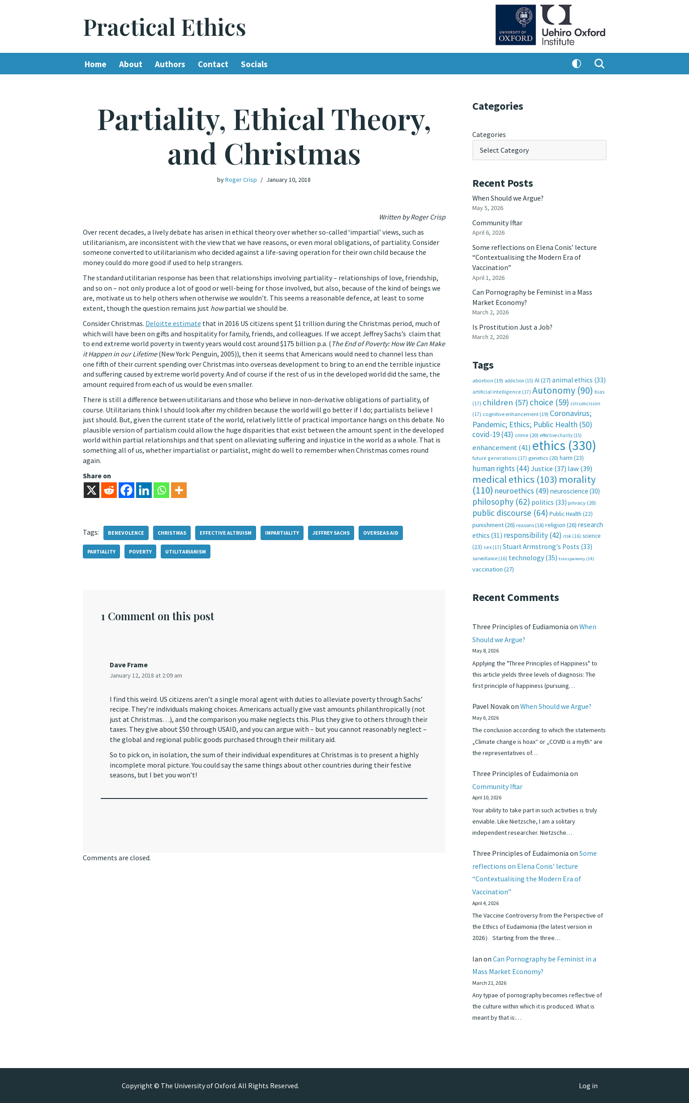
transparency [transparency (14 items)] (576, 556)
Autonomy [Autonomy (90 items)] (562, 389)
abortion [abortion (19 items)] (487, 379)
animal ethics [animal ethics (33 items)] (579, 378)
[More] (179, 488)
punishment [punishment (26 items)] (493, 523)
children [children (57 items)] (505, 400)
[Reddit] (109, 488)
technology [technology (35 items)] (533, 554)
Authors (170, 64)
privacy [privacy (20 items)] (582, 500)
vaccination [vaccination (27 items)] (493, 566)
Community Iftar (497, 222)
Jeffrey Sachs (331, 531)
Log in (588, 1085)
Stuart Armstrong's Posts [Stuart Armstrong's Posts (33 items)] (547, 544)
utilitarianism (185, 549)
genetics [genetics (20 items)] (543, 456)
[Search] (599, 64)
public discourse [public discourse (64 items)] (510, 510)
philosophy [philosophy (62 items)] (501, 499)
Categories (489, 134)
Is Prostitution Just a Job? (513, 325)
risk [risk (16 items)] (572, 534)
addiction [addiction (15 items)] (519, 379)
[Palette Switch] (576, 64)
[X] (91, 488)
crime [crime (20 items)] (527, 433)
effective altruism (226, 531)
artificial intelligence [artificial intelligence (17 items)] (501, 390)
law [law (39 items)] (580, 467)
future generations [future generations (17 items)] (499, 456)
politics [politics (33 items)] (549, 500)
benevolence (126, 531)
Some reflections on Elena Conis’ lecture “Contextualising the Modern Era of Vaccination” (534, 256)
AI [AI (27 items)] (543, 379)
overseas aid (380, 531)
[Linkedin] (144, 488)
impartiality (282, 531)
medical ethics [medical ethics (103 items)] (514, 477)
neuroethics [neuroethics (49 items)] (522, 489)
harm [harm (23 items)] (572, 456)
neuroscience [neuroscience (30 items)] (575, 489)
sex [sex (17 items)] (492, 544)
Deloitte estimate (173, 322)
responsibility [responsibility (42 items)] (533, 533)
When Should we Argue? (508, 197)
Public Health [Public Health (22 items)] (571, 511)
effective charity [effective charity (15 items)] (561, 434)
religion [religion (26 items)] (561, 523)
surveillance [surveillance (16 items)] (489, 556)
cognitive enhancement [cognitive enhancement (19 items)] (515, 412)
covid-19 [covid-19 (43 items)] (493, 433)
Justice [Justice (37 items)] (548, 466)
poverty (140, 549)
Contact (213, 64)
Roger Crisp (241, 180)
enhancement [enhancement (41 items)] (501, 446)
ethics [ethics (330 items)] (564, 443)
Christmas (172, 531)
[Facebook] (126, 488)
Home (96, 64)
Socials (254, 64)
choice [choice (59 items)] (549, 400)
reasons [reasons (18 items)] (530, 522)
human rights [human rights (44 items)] (501, 467)
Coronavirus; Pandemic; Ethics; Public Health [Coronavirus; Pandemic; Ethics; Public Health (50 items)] (532, 417)
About (130, 64)
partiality (101, 549)
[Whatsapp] (161, 488)
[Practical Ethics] (164, 27)
